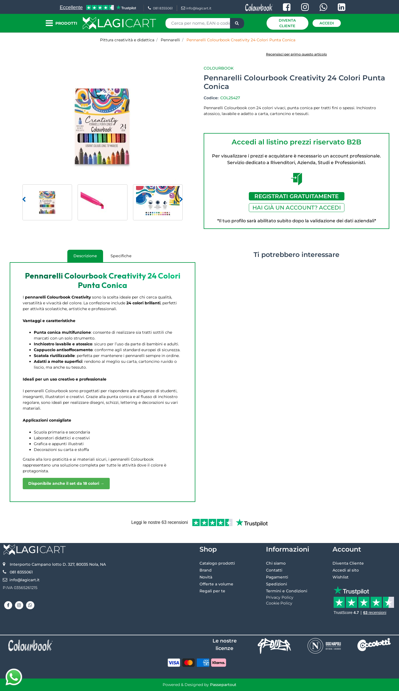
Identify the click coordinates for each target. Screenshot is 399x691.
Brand (206, 570)
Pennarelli (170, 39)
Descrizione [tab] (82, 257)
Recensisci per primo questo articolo (296, 54)
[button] (237, 23)
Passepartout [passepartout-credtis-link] (223, 684)
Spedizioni (276, 584)
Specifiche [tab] (121, 255)
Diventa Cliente (287, 23)
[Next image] (181, 199)
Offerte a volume (216, 584)
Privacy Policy (279, 597)
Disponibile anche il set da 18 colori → (66, 483)
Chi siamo (276, 563)
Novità (206, 577)
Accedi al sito (345, 570)
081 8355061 (160, 8)
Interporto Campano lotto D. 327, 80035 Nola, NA (58, 564)
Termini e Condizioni (286, 590)
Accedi (326, 23)
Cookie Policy (279, 603)
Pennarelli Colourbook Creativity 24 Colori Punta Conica (240, 39)
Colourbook (219, 68)
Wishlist (340, 577)
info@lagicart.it (196, 8)
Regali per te (212, 590)
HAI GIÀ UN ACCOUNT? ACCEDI (296, 207)
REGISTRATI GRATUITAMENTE (296, 196)
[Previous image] (24, 199)
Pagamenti (277, 577)
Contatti (274, 570)
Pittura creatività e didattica (127, 39)
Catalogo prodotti (217, 563)
